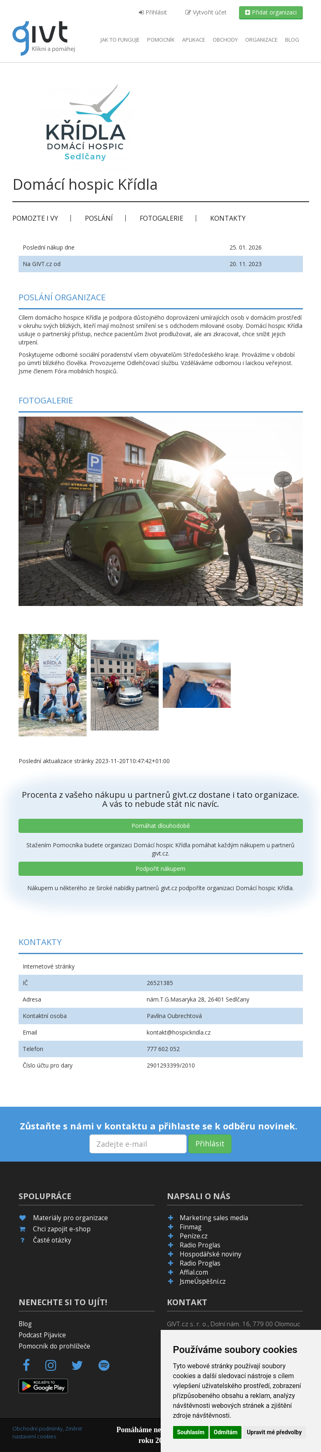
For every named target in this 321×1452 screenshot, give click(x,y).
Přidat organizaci (271, 12)
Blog (292, 39)
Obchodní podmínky (37, 1428)
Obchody (225, 39)
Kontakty (228, 218)
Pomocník (161, 39)
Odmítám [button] (226, 1432)
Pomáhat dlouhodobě (160, 826)
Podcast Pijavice (42, 1335)
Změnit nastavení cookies (47, 1432)
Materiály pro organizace (70, 1218)
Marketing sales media (214, 1218)
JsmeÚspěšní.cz (203, 1281)
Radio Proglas (200, 1245)
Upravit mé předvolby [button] (274, 1432)
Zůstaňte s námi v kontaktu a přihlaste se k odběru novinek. (159, 1125)
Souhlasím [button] (191, 1432)
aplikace (193, 39)
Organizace (261, 39)
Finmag (191, 1227)
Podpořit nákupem (160, 868)
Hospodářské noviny (210, 1254)
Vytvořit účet (206, 12)
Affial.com (194, 1272)
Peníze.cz (194, 1236)
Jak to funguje (120, 39)
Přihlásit (153, 12)
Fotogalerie (161, 218)
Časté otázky (52, 1240)
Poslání (99, 218)
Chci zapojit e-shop (62, 1229)
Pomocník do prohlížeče (54, 1346)
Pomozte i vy (35, 218)
